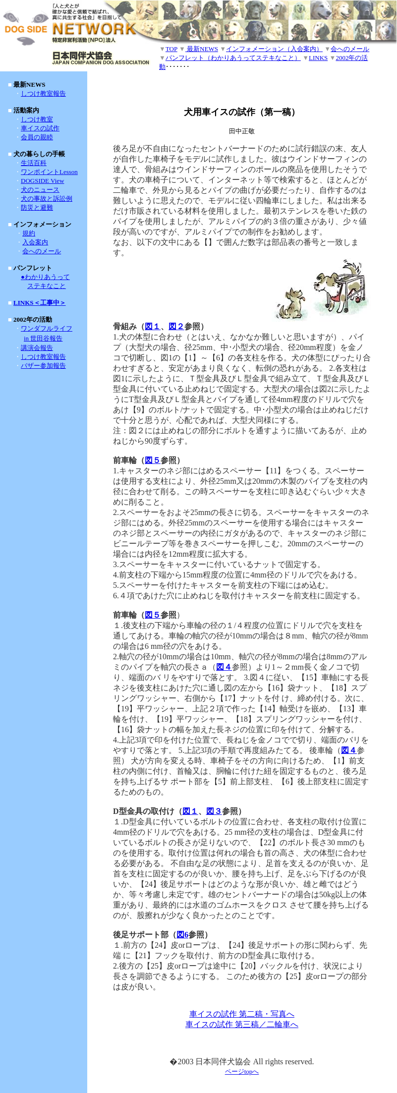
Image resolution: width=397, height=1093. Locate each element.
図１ (153, 326)
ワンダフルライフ (46, 328)
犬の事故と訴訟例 (46, 198)
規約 (28, 233)
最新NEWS (201, 49)
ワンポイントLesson (49, 171)
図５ (153, 460)
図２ (176, 326)
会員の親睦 (37, 137)
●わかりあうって (45, 277)
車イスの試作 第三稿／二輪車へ (241, 1024)
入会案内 (35, 242)
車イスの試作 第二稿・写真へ (241, 1014)
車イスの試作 (40, 128)
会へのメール (350, 49)
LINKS (318, 57)
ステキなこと (46, 285)
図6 (182, 934)
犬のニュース (40, 189)
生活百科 (34, 163)
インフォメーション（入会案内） (274, 49)
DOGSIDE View (42, 180)
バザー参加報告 (43, 365)
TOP (171, 49)
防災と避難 (37, 207)
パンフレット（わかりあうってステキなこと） (233, 57)
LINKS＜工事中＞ (39, 302)
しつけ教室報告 (43, 93)
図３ (214, 811)
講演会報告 (37, 347)
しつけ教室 (37, 119)
